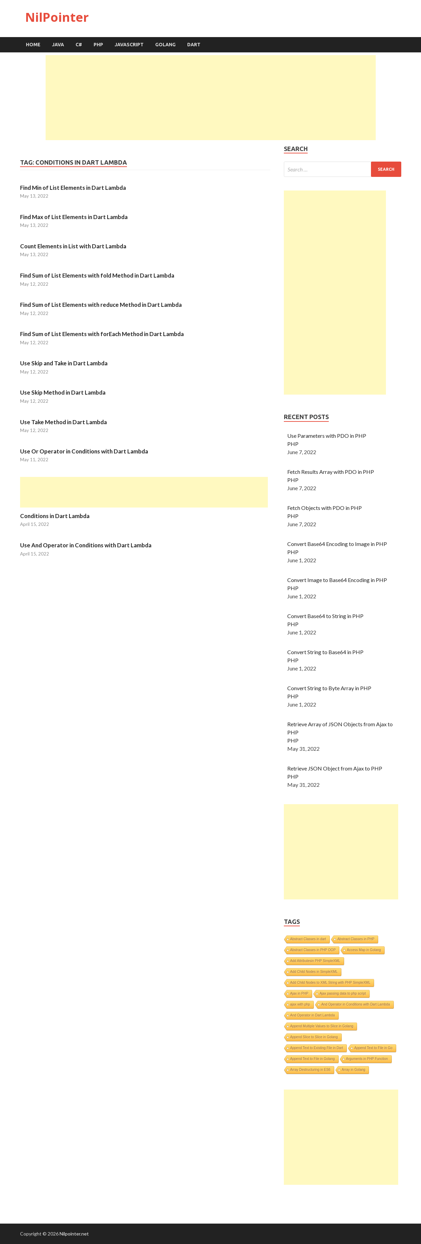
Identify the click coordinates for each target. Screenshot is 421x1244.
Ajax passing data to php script (343, 993)
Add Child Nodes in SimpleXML (314, 972)
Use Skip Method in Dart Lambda (63, 392)
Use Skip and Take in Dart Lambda (64, 363)
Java (58, 44)
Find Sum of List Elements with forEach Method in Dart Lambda (102, 333)
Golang (165, 44)
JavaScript (129, 44)
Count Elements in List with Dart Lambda (73, 246)
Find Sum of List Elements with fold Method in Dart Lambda (97, 275)
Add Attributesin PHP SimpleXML (315, 961)
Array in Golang (353, 1070)
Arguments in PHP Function (367, 1059)
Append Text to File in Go (373, 1048)
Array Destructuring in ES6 (310, 1070)
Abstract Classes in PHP (355, 939)
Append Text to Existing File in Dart (316, 1048)
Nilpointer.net (74, 1234)
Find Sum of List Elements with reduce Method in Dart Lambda (101, 304)
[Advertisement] (211, 97)
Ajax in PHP (299, 993)
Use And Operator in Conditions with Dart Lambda (85, 545)
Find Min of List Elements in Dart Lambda (73, 187)
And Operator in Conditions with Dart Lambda (355, 1004)
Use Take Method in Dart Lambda (63, 422)
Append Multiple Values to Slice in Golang (321, 1026)
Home (33, 44)
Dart (193, 44)
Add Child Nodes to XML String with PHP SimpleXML (330, 982)
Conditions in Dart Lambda (55, 515)
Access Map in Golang (364, 950)
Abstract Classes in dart (308, 939)
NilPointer (57, 17)
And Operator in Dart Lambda (312, 1015)
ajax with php (300, 1004)
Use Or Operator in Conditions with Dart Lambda (84, 451)
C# (79, 44)
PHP (98, 44)
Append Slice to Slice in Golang (314, 1037)
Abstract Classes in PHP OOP (313, 950)
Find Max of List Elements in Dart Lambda (74, 216)
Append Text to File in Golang (312, 1059)
